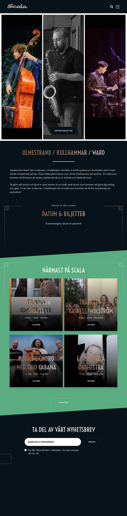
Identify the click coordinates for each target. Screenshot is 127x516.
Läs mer (36, 324)
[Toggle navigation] (118, 6)
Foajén (43, 317)
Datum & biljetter (63, 130)
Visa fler (63, 402)
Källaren (98, 317)
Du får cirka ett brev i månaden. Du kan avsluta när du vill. (53, 451)
